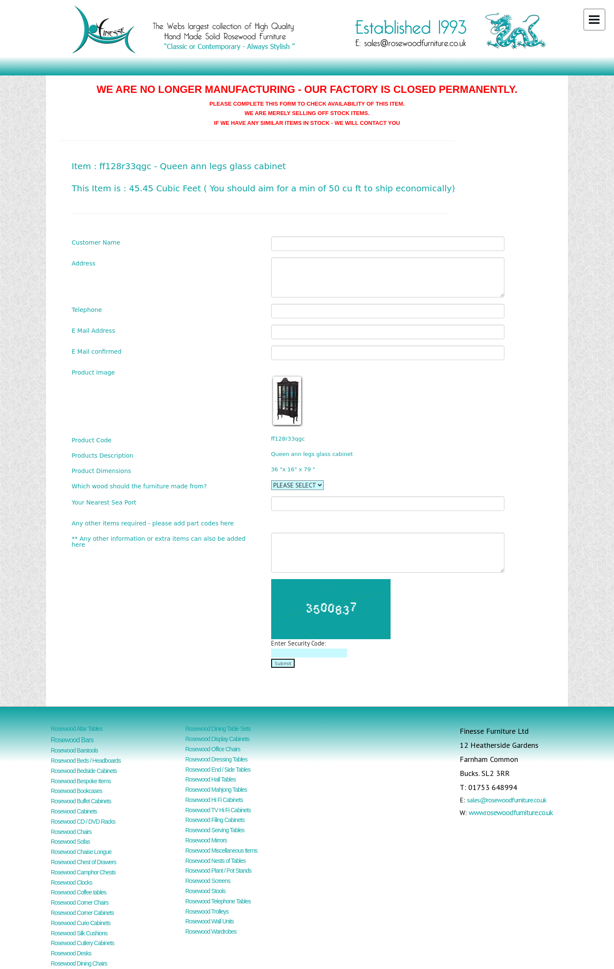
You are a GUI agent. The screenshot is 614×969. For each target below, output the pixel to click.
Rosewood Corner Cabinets (82, 912)
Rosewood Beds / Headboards (86, 760)
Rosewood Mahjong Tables (216, 789)
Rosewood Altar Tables (76, 728)
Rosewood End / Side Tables (218, 769)
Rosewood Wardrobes (211, 931)
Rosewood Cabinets (74, 811)
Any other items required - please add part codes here (153, 523)
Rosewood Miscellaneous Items (221, 850)
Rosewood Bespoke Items (81, 781)
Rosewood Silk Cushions (79, 933)
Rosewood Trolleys (207, 911)
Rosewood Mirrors (206, 840)
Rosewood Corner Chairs (79, 902)
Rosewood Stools (205, 891)
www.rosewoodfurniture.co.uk (511, 812)
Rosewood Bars (72, 740)
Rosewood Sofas (70, 841)
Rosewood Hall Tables (210, 779)
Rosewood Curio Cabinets (80, 923)
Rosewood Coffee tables (78, 892)
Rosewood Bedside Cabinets (84, 770)
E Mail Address (93, 330)
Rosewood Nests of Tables (215, 860)
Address (84, 263)
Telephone (87, 309)
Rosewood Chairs (71, 831)
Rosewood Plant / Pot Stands (218, 870)
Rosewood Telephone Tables (218, 901)
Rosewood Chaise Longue (81, 851)
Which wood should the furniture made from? (139, 486)
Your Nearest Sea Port (104, 502)
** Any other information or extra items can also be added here (159, 541)
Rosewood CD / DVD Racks (83, 821)
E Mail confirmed (97, 351)
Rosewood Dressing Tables (216, 759)
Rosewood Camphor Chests (83, 872)
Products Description (102, 455)
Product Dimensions (101, 470)
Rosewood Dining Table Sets (218, 728)
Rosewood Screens (207, 880)
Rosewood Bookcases (76, 790)
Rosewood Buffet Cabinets (81, 801)
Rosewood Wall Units (209, 921)
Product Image (93, 372)
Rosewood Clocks (71, 882)
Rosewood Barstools (74, 750)
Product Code (91, 440)
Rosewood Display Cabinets (217, 738)
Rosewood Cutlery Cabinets (82, 943)
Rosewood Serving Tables (215, 830)
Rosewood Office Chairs (212, 749)
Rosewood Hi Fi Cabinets (214, 799)
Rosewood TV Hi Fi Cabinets (218, 810)
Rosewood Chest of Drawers (83, 862)
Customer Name (96, 242)
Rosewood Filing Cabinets (215, 819)
